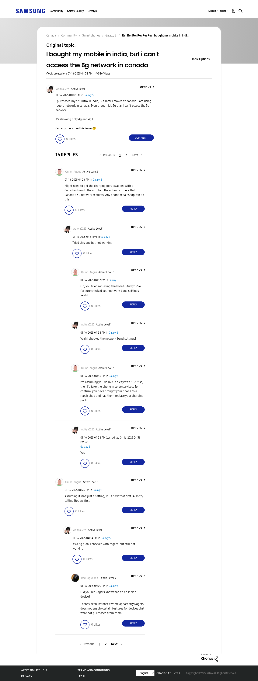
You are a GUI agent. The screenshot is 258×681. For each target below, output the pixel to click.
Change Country (168, 673)
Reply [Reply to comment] (133, 208)
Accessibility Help (34, 670)
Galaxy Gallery (75, 11)
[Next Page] (137, 155)
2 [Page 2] (126, 155)
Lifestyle (92, 11)
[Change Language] (145, 673)
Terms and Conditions (94, 670)
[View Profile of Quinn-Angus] (73, 171)
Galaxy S (89, 95)
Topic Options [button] (201, 59)
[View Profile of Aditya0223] (62, 89)
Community (56, 11)
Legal (82, 676)
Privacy (26, 676)
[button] (147, 87)
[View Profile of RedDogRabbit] (89, 578)
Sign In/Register (218, 10)
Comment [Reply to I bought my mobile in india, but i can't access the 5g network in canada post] (141, 137)
